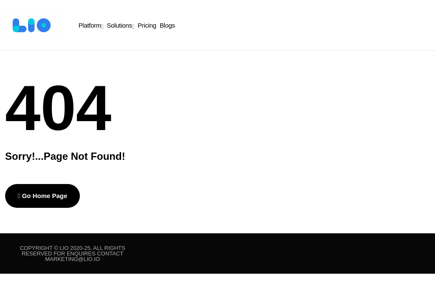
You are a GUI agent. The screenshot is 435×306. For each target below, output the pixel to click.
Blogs (167, 25)
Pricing (147, 25)
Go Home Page (42, 195)
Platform (90, 25)
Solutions (119, 25)
